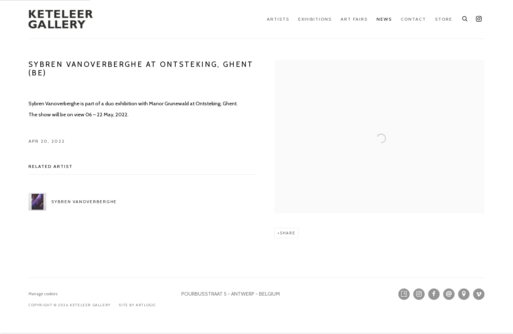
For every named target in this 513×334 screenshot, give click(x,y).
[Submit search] (465, 17)
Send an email (449, 294)
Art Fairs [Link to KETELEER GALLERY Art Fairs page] (354, 19)
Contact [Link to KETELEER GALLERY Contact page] (413, 19)
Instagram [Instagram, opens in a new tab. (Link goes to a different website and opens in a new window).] (478, 19)
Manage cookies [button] (42, 293)
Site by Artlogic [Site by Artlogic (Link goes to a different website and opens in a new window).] (137, 305)
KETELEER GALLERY (60, 19)
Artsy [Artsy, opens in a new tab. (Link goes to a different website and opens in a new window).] (404, 294)
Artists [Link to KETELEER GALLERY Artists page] (278, 19)
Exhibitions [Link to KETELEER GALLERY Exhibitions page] (315, 19)
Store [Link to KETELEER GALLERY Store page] (443, 19)
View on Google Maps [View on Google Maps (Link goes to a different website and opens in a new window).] (464, 294)
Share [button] (287, 232)
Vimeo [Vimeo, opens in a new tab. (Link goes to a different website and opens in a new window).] (478, 294)
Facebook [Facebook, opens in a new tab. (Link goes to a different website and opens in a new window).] (434, 294)
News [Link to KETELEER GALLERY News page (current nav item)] (384, 19)
